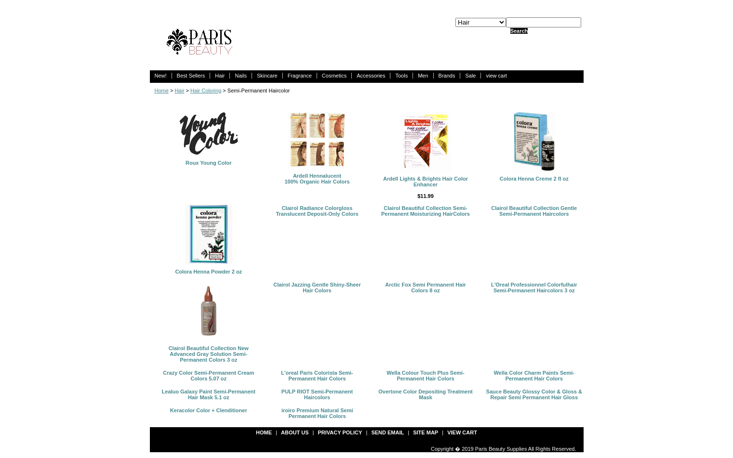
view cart (496, 76)
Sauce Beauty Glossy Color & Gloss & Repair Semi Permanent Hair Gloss (534, 394)
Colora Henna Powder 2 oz (208, 272)
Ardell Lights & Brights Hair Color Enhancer (425, 181)
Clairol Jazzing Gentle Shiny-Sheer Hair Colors (317, 287)
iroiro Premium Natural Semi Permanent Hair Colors (317, 413)
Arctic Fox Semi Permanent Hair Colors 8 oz (425, 287)
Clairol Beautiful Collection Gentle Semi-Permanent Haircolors (534, 211)
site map (425, 432)
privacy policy (340, 432)
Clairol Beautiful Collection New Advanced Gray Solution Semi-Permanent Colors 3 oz (209, 354)
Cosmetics (334, 76)
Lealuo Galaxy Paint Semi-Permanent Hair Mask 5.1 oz (208, 394)
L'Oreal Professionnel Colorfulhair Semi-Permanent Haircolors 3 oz (534, 287)
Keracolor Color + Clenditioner (208, 410)
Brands (447, 76)
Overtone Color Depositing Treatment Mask (425, 394)
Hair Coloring (205, 90)
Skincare (267, 76)
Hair (220, 76)
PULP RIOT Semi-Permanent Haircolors (317, 394)
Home (162, 90)
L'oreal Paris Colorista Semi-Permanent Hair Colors (317, 375)
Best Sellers (191, 76)
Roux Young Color (209, 163)
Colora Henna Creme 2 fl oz (534, 179)
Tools (401, 76)
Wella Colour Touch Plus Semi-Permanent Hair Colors (425, 375)
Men (423, 76)
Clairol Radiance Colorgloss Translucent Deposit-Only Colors (317, 211)
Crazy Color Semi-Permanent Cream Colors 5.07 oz (208, 375)
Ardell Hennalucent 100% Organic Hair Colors (316, 178)
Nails (240, 76)
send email (387, 432)
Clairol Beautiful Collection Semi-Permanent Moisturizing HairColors (425, 211)
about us (294, 432)
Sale (470, 76)
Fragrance (300, 76)
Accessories (371, 76)
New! (161, 76)
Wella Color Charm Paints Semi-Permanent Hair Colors (534, 375)
